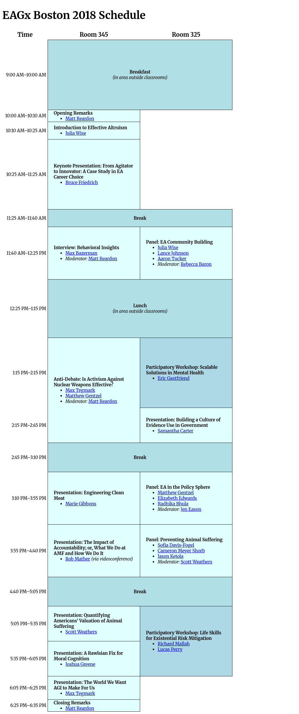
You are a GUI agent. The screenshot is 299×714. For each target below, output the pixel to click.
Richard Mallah (174, 644)
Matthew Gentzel (83, 396)
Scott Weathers (196, 562)
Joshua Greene (80, 664)
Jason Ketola (170, 556)
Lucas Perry (170, 649)
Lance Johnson (173, 253)
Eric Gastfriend (174, 378)
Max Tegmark (80, 390)
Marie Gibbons (80, 504)
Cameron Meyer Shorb (181, 551)
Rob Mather (77, 559)
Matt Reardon (79, 118)
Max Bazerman (81, 253)
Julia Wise (75, 133)
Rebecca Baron (196, 264)
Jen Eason (191, 509)
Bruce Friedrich (81, 182)
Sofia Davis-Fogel (176, 545)
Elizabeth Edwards (177, 498)
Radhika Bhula (173, 504)
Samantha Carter (175, 431)
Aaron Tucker (172, 258)
